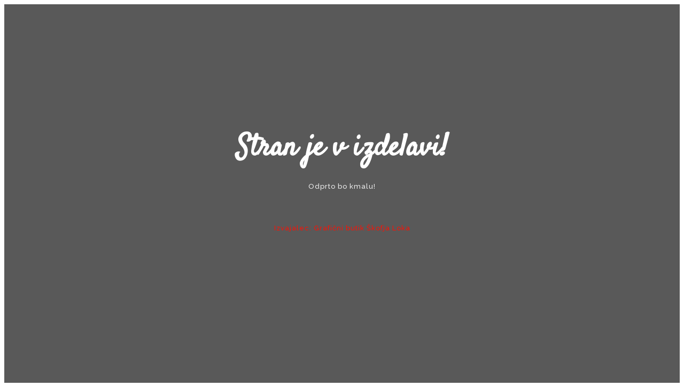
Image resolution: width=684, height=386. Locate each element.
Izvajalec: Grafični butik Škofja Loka (342, 228)
